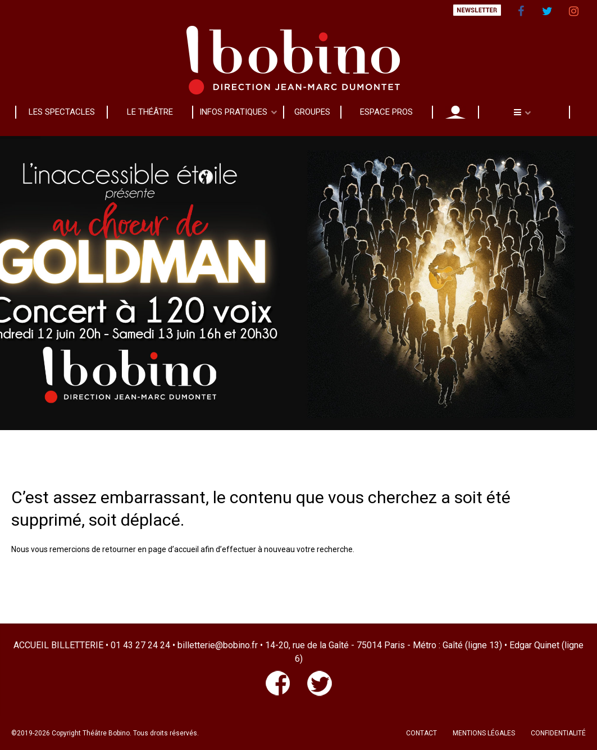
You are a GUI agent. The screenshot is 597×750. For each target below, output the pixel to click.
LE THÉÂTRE (150, 112)
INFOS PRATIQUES (233, 112)
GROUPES (312, 112)
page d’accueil (173, 549)
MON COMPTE (455, 112)
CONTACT (421, 733)
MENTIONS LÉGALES (484, 733)
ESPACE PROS (386, 112)
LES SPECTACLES (62, 112)
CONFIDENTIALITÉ (558, 733)
